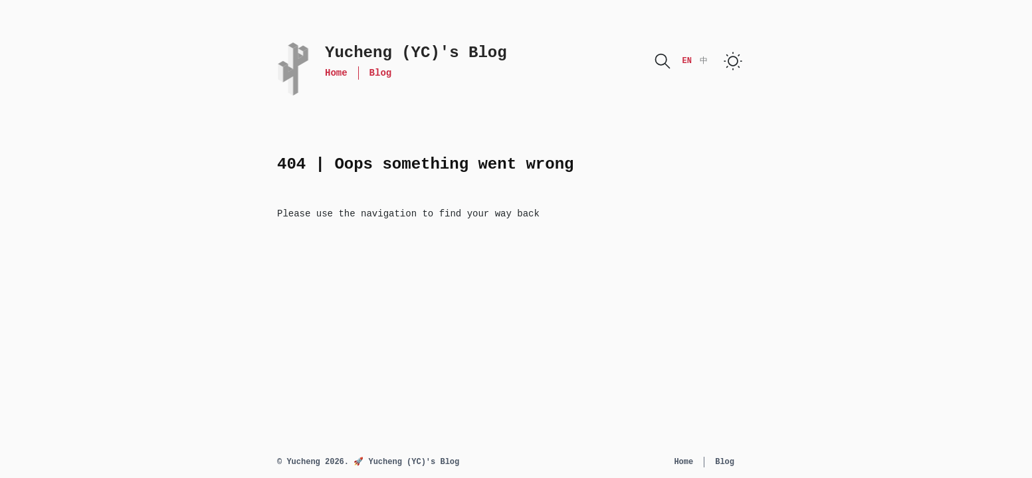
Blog (380, 73)
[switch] (733, 61)
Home (336, 73)
